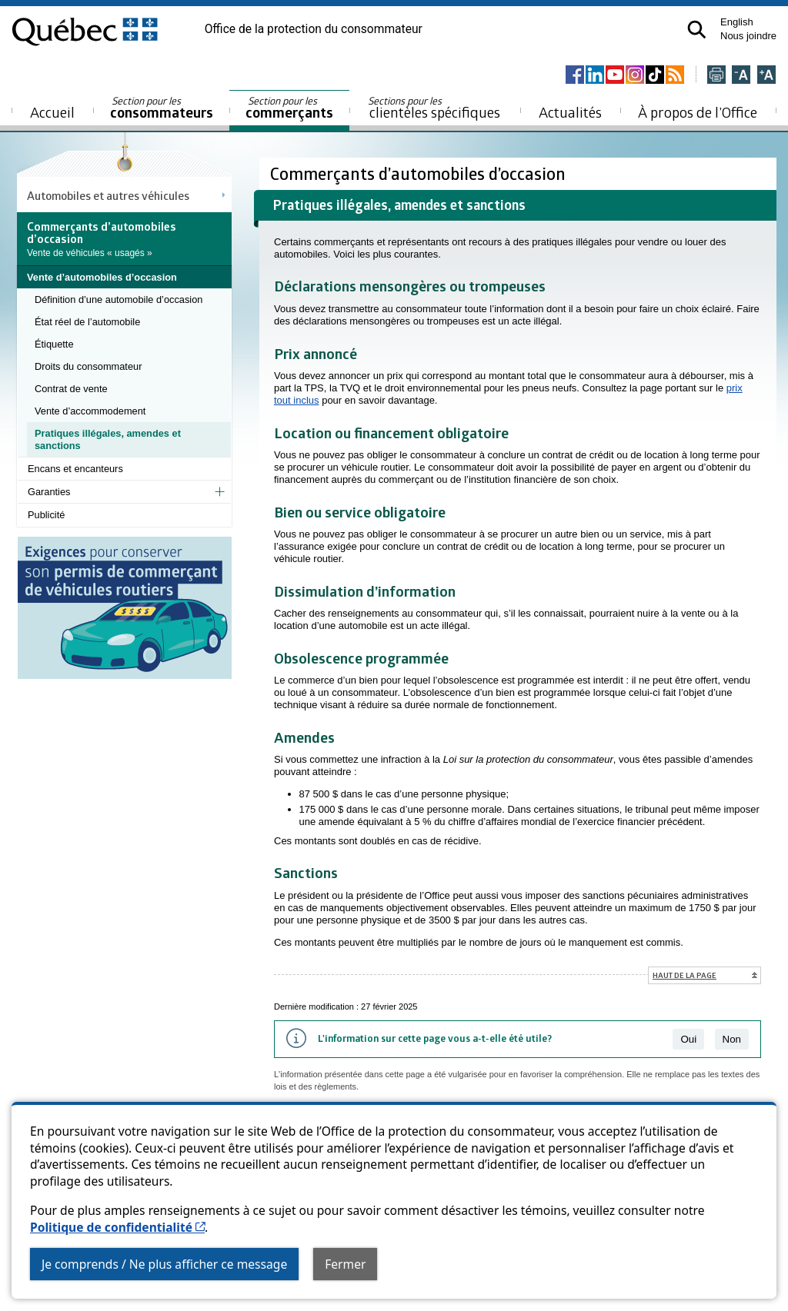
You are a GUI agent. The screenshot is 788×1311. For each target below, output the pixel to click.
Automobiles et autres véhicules (108, 195)
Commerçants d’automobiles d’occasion (419, 173)
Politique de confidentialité (117, 1227)
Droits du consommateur (88, 366)
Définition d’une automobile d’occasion (118, 299)
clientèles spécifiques (434, 107)
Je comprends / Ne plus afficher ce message (164, 1264)
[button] (696, 29)
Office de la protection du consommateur (313, 29)
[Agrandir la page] (766, 75)
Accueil (52, 111)
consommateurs (161, 108)
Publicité (46, 515)
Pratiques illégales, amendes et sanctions (108, 439)
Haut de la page (684, 975)
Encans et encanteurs (75, 468)
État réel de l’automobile (87, 322)
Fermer (345, 1264)
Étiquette (54, 344)
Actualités (570, 111)
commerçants (289, 108)
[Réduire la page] (741, 75)
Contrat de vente (71, 388)
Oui (688, 1039)
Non (732, 1039)
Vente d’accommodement (90, 411)
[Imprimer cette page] (716, 75)
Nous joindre (748, 36)
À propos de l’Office (697, 111)
